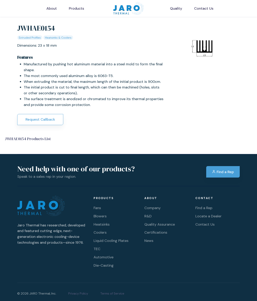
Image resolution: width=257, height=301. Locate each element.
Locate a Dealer (208, 216)
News (148, 240)
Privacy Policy (78, 293)
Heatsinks (102, 224)
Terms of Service (112, 293)
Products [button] (76, 8)
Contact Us (205, 224)
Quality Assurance (159, 224)
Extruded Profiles (30, 37)
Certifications (155, 232)
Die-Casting (104, 265)
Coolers (100, 232)
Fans (97, 207)
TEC (97, 249)
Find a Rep (223, 172)
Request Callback (40, 119)
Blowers (100, 216)
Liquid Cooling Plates (111, 240)
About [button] (51, 8)
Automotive (103, 257)
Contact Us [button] (203, 8)
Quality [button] (176, 8)
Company (152, 207)
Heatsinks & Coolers (58, 37)
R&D (148, 216)
